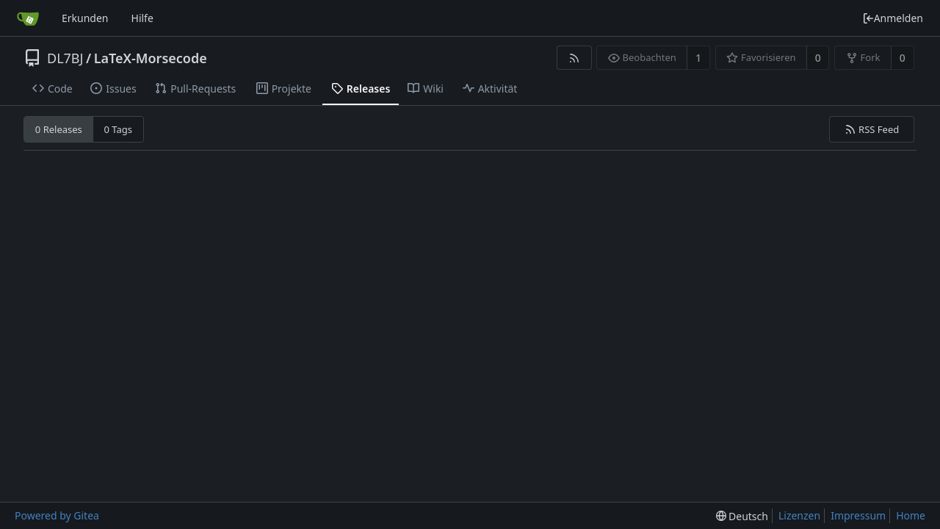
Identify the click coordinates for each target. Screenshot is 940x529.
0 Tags (118, 129)
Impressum (858, 515)
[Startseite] (27, 18)
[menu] (742, 516)
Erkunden (85, 18)
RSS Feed (872, 129)
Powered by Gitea (57, 515)
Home (910, 515)
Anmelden (892, 18)
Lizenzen (799, 515)
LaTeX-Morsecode (150, 58)
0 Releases (58, 129)
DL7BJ (65, 58)
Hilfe (142, 18)
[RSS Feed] (574, 58)
